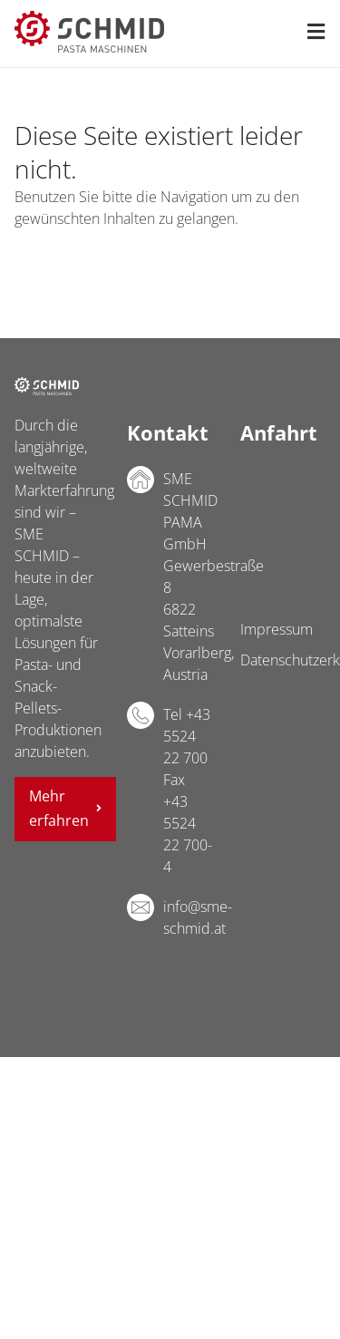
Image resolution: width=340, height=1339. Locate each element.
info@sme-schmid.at (187, 917)
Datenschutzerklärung (282, 660)
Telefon (140, 715)
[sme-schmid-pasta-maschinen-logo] (89, 18)
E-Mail (140, 907)
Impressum (276, 629)
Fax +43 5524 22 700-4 (187, 823)
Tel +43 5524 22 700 (186, 736)
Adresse (140, 479)
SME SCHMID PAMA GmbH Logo (47, 386)
